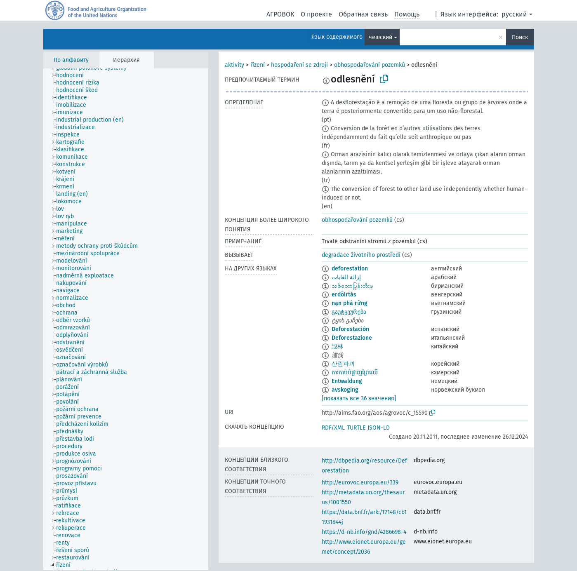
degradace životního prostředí (361, 254)
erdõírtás (344, 294)
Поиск (520, 37)
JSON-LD (378, 427)
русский (514, 14)
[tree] (125, 319)
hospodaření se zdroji (299, 64)
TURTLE (356, 427)
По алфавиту (71, 59)
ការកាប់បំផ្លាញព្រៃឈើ (355, 372)
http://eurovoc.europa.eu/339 (360, 482)
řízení (257, 64)
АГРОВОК (280, 14)
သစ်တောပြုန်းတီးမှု (352, 285)
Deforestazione (352, 337)
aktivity (234, 64)
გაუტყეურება (349, 311)
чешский (380, 37)
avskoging (345, 389)
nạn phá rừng (349, 303)
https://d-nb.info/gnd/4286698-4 (364, 532)
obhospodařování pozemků (369, 64)
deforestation (350, 268)
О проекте (316, 14)
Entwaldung (347, 381)
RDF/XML (333, 427)
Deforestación (350, 329)
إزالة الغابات (346, 277)
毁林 (337, 346)
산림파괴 (343, 363)
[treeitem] (73, 75)
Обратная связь (363, 14)
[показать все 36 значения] (359, 398)
